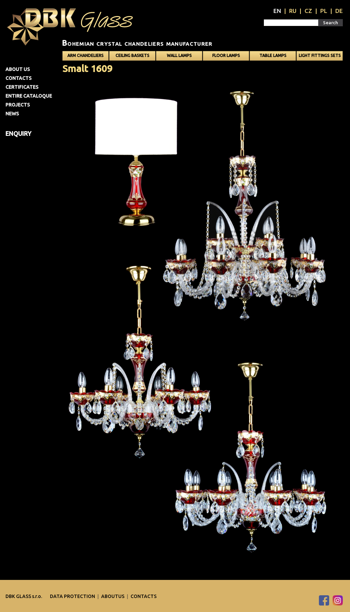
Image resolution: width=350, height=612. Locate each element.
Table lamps (272, 55)
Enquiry (18, 133)
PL (323, 11)
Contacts (18, 78)
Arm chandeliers (85, 55)
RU (292, 11)
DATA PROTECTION (73, 596)
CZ (308, 11)
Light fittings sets (320, 55)
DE (339, 11)
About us (17, 69)
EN (277, 11)
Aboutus (113, 596)
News (12, 113)
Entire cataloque (28, 96)
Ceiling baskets (132, 55)
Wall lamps (179, 55)
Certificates (21, 87)
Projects (17, 105)
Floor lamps (226, 55)
